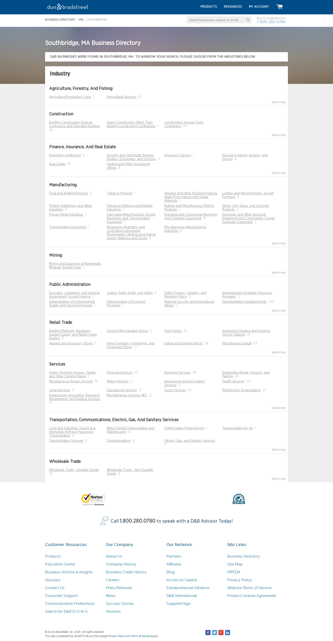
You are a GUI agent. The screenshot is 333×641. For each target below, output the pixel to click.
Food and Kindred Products (68, 193)
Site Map (235, 564)
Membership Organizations (241, 390)
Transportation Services (66, 440)
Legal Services (59, 390)
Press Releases (119, 588)
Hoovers (113, 611)
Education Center (60, 564)
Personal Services (120, 372)
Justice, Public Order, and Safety (130, 293)
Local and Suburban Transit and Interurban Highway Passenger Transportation (72, 432)
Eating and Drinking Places (183, 343)
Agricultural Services (121, 97)
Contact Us (55, 588)
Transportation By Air (237, 428)
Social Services (175, 390)
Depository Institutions (65, 155)
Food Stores (173, 331)
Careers (112, 580)
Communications (119, 440)
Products (53, 556)
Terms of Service (140, 636)
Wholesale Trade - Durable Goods (74, 470)
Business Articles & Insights (69, 572)
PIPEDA (233, 572)
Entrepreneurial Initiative (187, 588)
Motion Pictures (118, 381)
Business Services (177, 372)
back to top (279, 102)
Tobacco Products (120, 193)
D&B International (181, 596)
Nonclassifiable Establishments (244, 301)
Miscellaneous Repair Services (71, 381)
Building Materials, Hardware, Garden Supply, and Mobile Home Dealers (73, 334)
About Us (114, 556)
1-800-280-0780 (271, 22)
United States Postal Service (184, 428)
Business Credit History (126, 572)
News (111, 596)
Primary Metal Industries (66, 214)
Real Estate (57, 164)
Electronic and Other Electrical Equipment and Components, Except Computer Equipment (248, 218)
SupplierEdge (178, 603)
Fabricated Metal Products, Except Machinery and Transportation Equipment (131, 218)
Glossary (52, 580)
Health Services (233, 381)
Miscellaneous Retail (237, 343)
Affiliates (173, 564)
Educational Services (122, 390)
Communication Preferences (70, 603)
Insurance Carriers (177, 155)
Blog (170, 572)
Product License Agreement (251, 596)
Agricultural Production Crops (70, 97)
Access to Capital (181, 580)
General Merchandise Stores (127, 331)
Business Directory (243, 556)
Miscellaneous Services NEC (127, 395)
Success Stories (120, 603)
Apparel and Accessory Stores (71, 343)
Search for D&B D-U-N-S (66, 611)
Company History (121, 564)
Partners (173, 556)
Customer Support (61, 596)
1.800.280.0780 (137, 521)
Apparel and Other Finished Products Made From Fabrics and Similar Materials (191, 197)
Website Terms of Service (249, 588)
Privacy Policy (239, 580)
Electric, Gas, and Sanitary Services (189, 440)
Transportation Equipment (67, 227)
